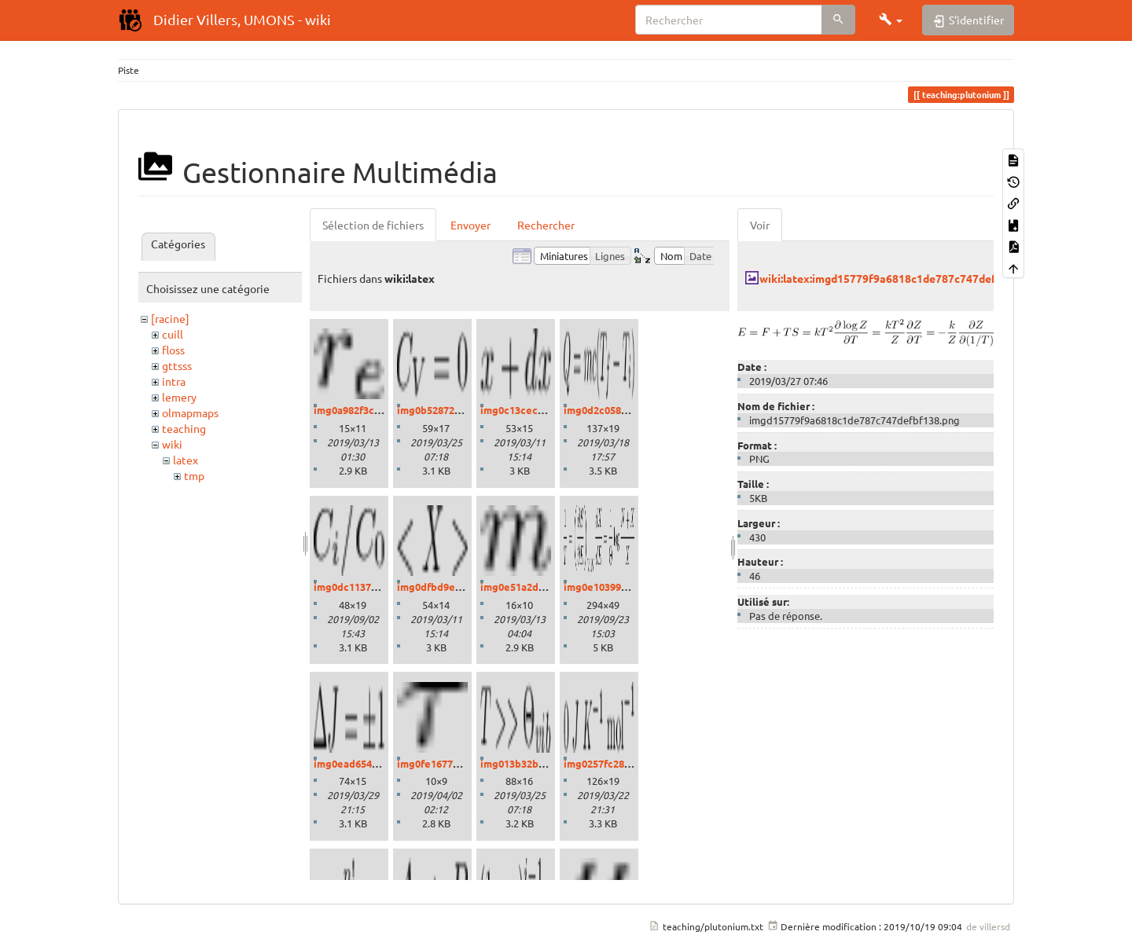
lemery (179, 397)
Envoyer (470, 225)
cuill (172, 334)
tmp (194, 475)
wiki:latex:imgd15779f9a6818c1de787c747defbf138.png (903, 278)
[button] (890, 19)
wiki (172, 444)
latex (185, 460)
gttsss (177, 365)
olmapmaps (190, 412)
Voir (760, 225)
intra (174, 381)
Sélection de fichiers (373, 225)
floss (173, 350)
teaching (184, 428)
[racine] (170, 318)
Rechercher (546, 225)
